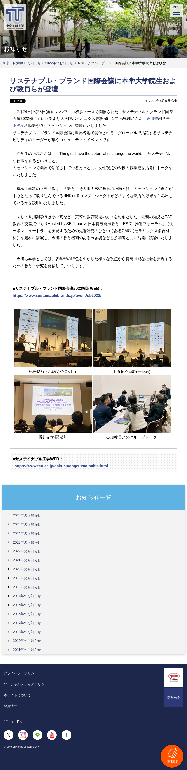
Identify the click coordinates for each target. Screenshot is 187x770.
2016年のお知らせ (27, 605)
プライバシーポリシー (21, 673)
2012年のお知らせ (27, 641)
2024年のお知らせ (27, 533)
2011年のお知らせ (27, 650)
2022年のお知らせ (59, 63)
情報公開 (174, 697)
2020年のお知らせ (27, 569)
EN (19, 722)
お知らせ (34, 63)
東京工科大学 (12, 63)
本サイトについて (17, 695)
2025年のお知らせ (27, 524)
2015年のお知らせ (27, 614)
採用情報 (10, 706)
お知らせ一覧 (94, 497)
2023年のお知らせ (27, 542)
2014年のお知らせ (27, 623)
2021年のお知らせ (27, 560)
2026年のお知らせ (27, 515)
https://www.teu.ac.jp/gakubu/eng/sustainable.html (61, 466)
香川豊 (152, 119)
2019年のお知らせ (27, 578)
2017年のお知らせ (27, 596)
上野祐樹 (20, 126)
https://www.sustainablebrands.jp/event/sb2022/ (57, 295)
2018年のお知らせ (27, 587)
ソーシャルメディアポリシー (26, 684)
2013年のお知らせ (27, 632)
